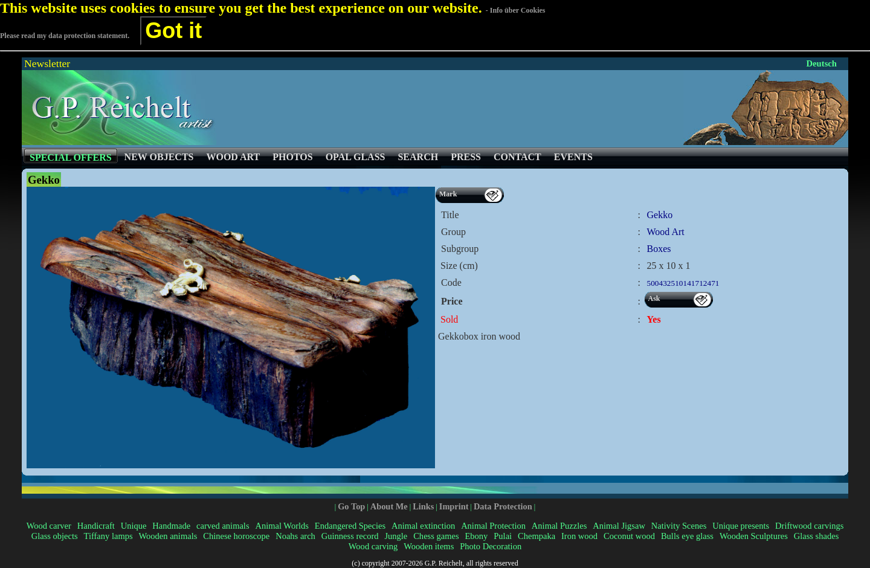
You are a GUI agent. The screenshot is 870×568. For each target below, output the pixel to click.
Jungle (395, 536)
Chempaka (536, 536)
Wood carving (373, 546)
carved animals (222, 526)
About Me (389, 506)
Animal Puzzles (559, 526)
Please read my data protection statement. (64, 35)
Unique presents (740, 526)
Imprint (454, 506)
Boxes (659, 249)
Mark (448, 194)
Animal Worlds (281, 526)
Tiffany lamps (108, 536)
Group (453, 232)
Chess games (436, 536)
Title (450, 215)
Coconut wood (629, 536)
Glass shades (816, 536)
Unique (134, 526)
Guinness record (350, 536)
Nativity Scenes (679, 526)
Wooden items (429, 546)
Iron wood (579, 536)
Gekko (660, 215)
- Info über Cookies (516, 10)
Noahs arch (295, 536)
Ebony (476, 536)
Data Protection (503, 506)
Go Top (351, 506)
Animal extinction (423, 526)
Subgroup (459, 249)
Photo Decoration (490, 546)
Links (423, 506)
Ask (654, 298)
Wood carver (49, 526)
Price (452, 301)
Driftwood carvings (809, 526)
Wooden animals (168, 536)
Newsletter (47, 63)
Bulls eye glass (687, 536)
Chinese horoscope (236, 536)
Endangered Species (350, 526)
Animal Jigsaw (619, 526)
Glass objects (54, 536)
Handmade (171, 526)
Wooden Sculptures (754, 536)
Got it (173, 30)
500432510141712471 (683, 283)
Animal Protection (493, 526)
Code (451, 282)
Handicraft (96, 526)
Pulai (503, 536)
